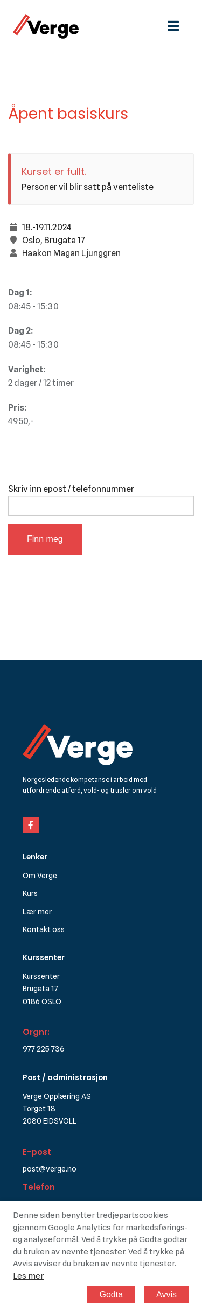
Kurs (30, 893)
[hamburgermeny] (178, 26)
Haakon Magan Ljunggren (71, 253)
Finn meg (45, 539)
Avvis (166, 1294)
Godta (111, 1294)
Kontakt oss (44, 929)
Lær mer (37, 911)
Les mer (28, 1276)
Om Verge (40, 875)
